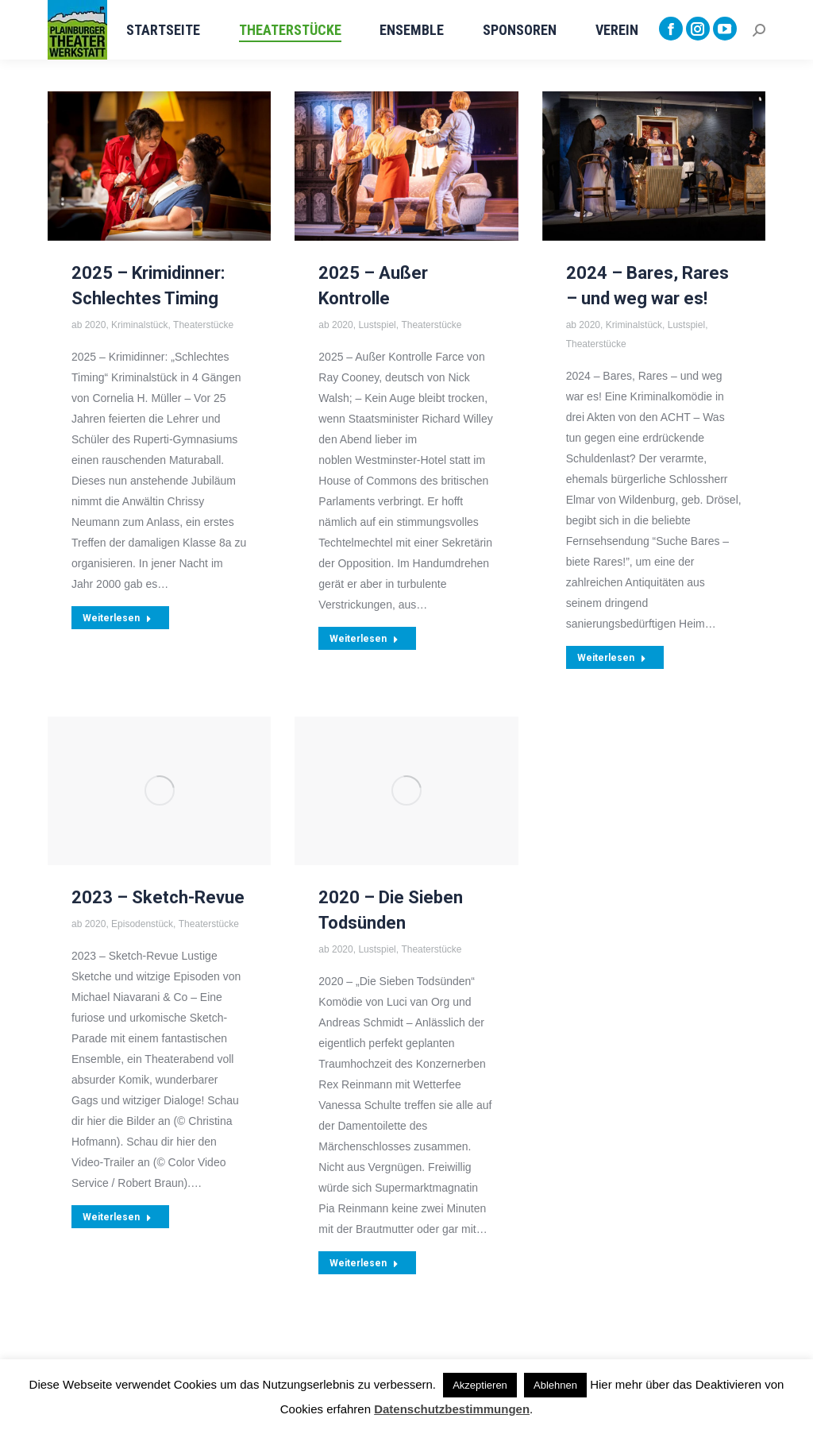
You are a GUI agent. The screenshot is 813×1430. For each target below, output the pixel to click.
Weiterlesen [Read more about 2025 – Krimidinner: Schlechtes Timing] (117, 618)
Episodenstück (142, 924)
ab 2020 (88, 324)
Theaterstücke (203, 324)
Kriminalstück (139, 324)
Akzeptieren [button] (480, 1385)
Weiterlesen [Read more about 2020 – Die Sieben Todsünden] (364, 1263)
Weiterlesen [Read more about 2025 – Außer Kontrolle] (364, 638)
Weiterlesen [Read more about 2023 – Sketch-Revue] (117, 1217)
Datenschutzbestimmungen (452, 1409)
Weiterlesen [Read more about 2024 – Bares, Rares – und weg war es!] (611, 657)
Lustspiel (376, 324)
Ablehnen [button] (555, 1385)
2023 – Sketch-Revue (158, 897)
